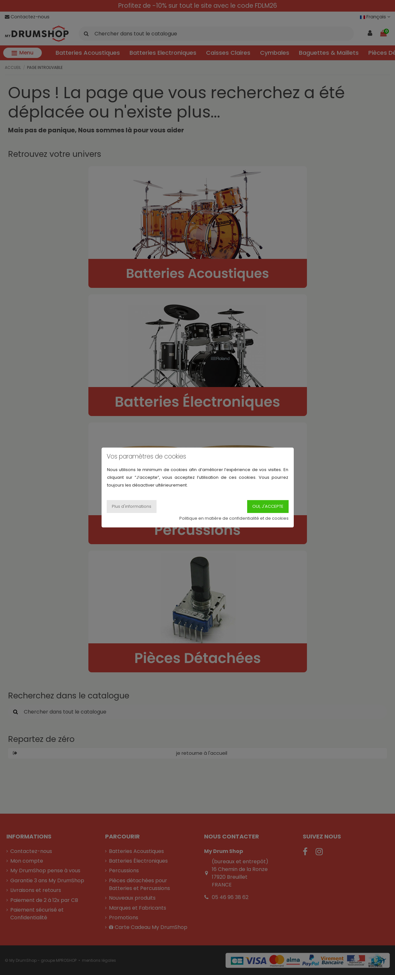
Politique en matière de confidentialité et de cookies (234, 518)
